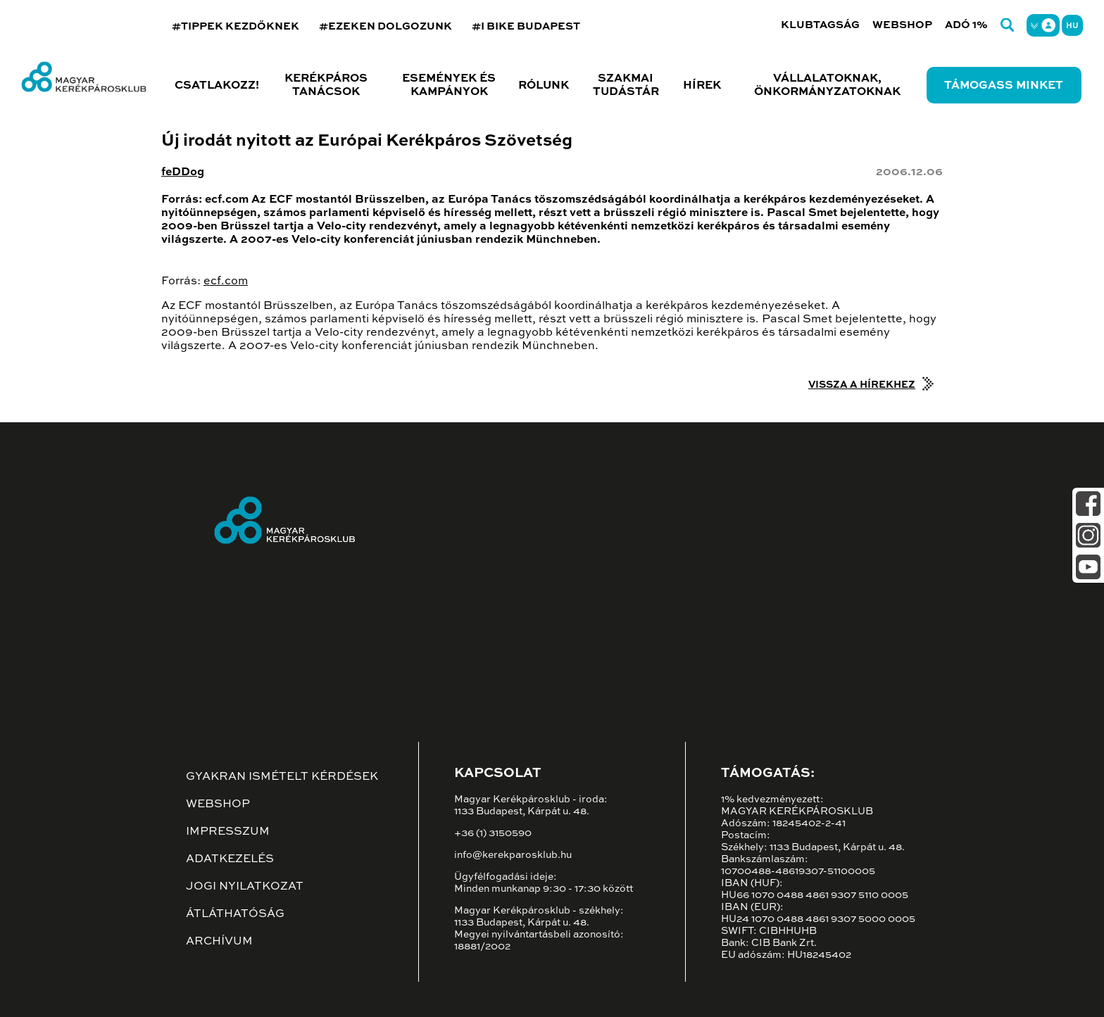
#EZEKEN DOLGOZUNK (385, 26)
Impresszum (228, 832)
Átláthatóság (235, 914)
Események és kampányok (449, 85)
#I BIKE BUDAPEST (526, 26)
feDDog (182, 172)
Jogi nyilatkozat (244, 886)
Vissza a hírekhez (861, 385)
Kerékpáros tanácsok (326, 85)
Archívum (219, 941)
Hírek (702, 85)
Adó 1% (966, 25)
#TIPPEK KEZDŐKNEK (235, 26)
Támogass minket (1003, 85)
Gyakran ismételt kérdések (282, 777)
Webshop (902, 25)
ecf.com (225, 281)
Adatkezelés (230, 859)
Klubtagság (820, 25)
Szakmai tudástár (626, 85)
